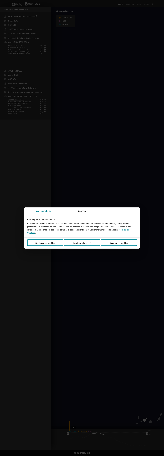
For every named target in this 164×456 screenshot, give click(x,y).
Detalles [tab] (82, 211)
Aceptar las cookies (119, 243)
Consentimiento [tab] (43, 211)
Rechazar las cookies (45, 243)
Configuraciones (82, 243)
